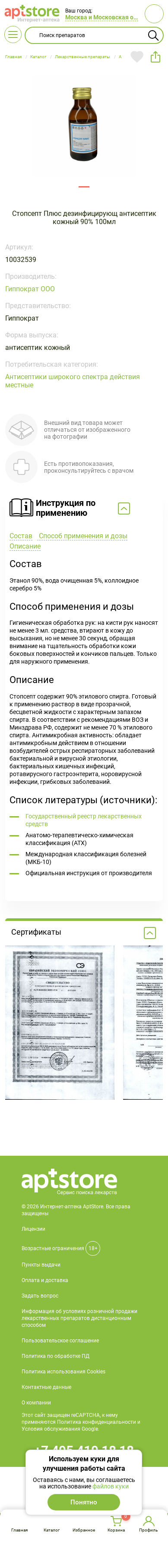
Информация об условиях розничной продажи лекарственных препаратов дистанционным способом (79, 1318)
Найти (153, 35)
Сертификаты (83, 933)
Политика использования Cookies (63, 1372)
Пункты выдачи (41, 1265)
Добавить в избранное (136, 56)
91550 (84, 186)
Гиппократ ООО (30, 289)
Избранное (84, 1530)
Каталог (52, 1530)
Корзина (116, 1530)
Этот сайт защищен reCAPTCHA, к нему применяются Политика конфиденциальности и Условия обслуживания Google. (81, 1422)
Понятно (83, 1502)
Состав (21, 536)
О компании (36, 1403)
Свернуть (84, 509)
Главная (19, 1530)
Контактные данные (46, 1387)
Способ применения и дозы (82, 536)
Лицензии (33, 1229)
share (155, 56)
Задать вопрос (40, 1296)
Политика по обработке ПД (55, 1356)
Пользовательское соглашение (60, 1341)
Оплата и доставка (45, 1280)
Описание (25, 546)
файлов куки (110, 1486)
